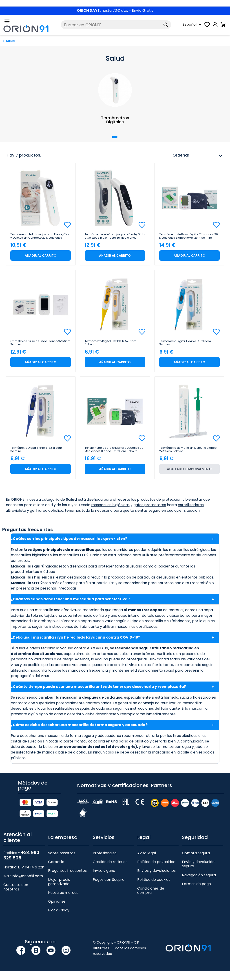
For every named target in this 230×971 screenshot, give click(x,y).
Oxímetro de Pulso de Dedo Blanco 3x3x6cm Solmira (40, 343)
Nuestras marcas (63, 892)
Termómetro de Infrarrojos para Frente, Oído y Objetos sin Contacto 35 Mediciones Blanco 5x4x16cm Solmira (114, 236)
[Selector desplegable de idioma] (193, 24)
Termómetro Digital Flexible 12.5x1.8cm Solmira (110, 343)
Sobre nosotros (61, 853)
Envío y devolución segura (198, 864)
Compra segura (196, 853)
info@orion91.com (27, 876)
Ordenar (197, 156)
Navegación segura (199, 875)
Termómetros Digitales (115, 120)
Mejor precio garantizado (59, 881)
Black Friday (58, 910)
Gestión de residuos (110, 861)
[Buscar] (116, 24)
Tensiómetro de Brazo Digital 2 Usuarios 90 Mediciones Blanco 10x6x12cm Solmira (188, 236)
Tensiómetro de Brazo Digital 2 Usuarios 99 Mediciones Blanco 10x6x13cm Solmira (114, 449)
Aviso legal (146, 853)
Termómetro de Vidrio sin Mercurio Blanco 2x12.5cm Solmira (188, 449)
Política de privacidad (156, 861)
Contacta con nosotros (15, 887)
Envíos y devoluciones (156, 870)
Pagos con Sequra (108, 879)
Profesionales (105, 853)
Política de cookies (153, 879)
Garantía (56, 861)
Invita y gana (104, 870)
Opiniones (57, 901)
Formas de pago (196, 883)
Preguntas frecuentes (67, 870)
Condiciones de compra (150, 890)
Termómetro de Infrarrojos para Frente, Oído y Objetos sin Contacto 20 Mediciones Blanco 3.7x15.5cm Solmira (40, 236)
